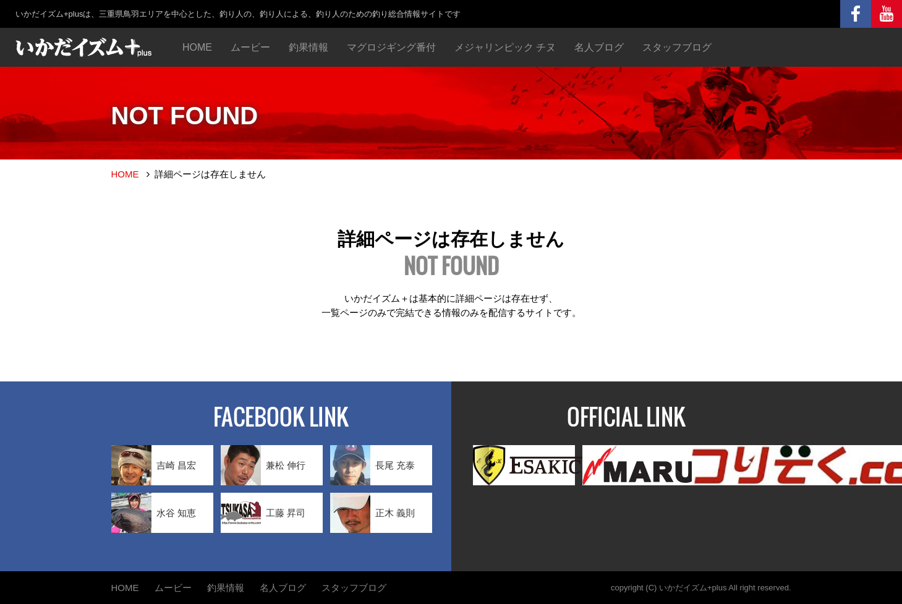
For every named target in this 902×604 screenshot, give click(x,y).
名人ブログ (599, 47)
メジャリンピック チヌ (505, 47)
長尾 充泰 (372, 465)
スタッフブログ (677, 47)
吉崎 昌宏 (153, 465)
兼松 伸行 (263, 465)
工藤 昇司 (263, 513)
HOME (197, 47)
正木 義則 (372, 513)
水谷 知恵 (153, 513)
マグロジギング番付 (391, 47)
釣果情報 (308, 47)
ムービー (250, 47)
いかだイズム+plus (692, 587)
